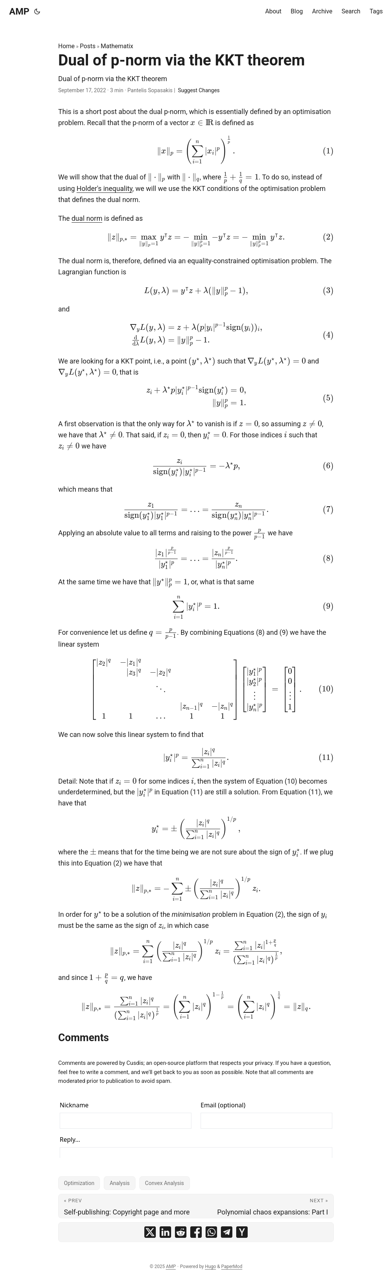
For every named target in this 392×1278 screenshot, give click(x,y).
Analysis (119, 1183)
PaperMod (231, 1266)
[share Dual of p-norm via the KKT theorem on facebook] (196, 1232)
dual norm (87, 218)
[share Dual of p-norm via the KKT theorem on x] (150, 1232)
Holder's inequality (104, 188)
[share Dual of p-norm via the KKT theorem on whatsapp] (211, 1232)
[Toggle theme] (37, 11)
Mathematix (117, 46)
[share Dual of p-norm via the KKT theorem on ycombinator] (242, 1232)
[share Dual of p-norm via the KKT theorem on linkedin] (165, 1232)
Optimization (79, 1183)
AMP (19, 11)
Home (66, 46)
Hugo (210, 1266)
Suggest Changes (199, 90)
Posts (88, 46)
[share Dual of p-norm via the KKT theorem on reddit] (180, 1232)
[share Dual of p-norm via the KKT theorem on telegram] (226, 1232)
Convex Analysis (164, 1183)
